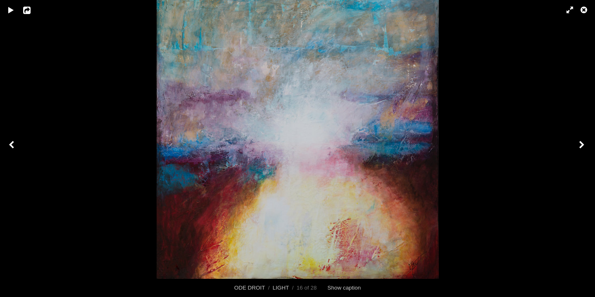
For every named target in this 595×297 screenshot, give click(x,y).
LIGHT (281, 288)
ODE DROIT (249, 288)
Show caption (344, 288)
